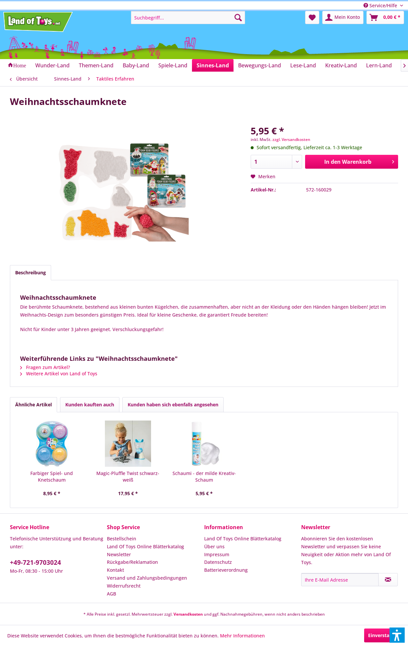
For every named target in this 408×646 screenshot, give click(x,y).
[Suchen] (238, 17)
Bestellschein (121, 538)
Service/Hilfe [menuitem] (380, 5)
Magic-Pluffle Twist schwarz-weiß (127, 476)
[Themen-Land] (96, 65)
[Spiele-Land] (173, 65)
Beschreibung (30, 272)
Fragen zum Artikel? (45, 367)
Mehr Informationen (242, 635)
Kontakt (115, 570)
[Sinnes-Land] (213, 65)
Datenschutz (218, 562)
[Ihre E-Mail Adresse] (340, 579)
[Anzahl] (276, 162)
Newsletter (119, 554)
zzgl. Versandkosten (291, 139)
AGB (111, 594)
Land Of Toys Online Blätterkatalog (145, 546)
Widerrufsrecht (124, 586)
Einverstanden (384, 635)
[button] (397, 635)
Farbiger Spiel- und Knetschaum (51, 476)
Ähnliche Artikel (33, 404)
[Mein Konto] (342, 17)
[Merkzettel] (312, 17)
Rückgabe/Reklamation (132, 562)
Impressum (216, 554)
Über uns (214, 546)
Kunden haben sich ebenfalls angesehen (173, 404)
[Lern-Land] (378, 65)
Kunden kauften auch (89, 404)
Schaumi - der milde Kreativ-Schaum (204, 476)
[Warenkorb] (385, 17)
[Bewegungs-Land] (260, 65)
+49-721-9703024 (35, 562)
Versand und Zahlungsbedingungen (147, 578)
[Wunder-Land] (52, 65)
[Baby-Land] (136, 65)
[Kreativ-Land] (341, 65)
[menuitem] (188, 17)
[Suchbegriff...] (188, 17)
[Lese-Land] (303, 65)
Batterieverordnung (226, 570)
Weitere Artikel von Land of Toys (58, 373)
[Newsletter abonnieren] (388, 579)
